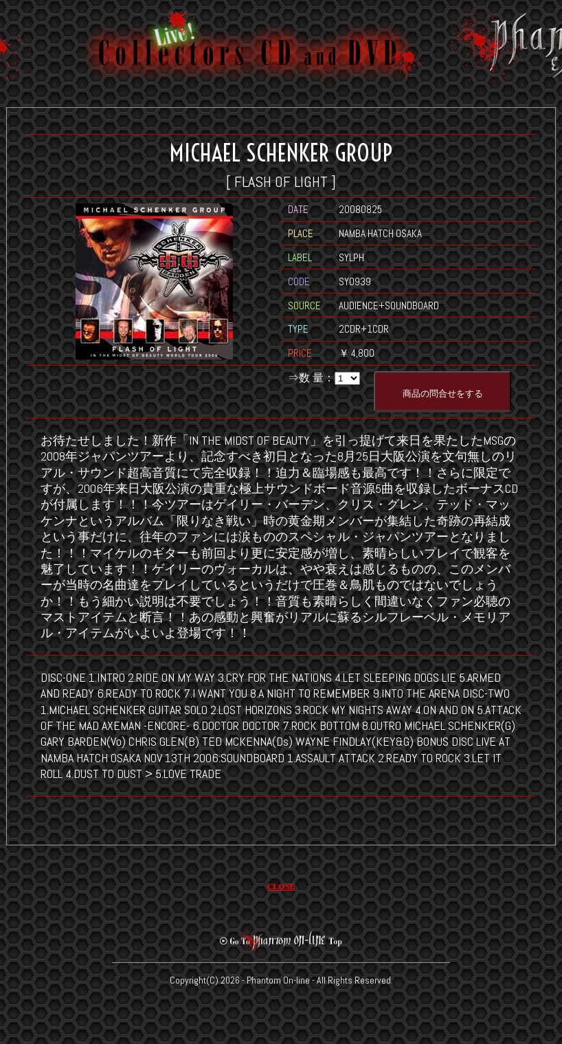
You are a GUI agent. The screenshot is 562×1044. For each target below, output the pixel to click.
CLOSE (281, 886)
